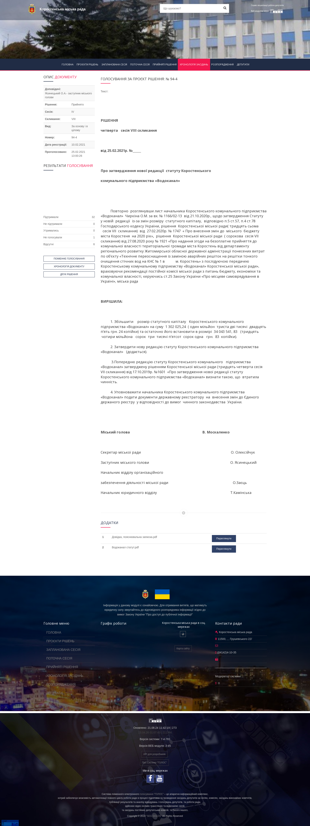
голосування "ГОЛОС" (152, 794)
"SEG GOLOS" (154, 816)
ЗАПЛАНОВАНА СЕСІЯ (114, 64)
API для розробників (154, 754)
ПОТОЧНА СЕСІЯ (140, 64)
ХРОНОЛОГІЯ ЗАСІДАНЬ (194, 64)
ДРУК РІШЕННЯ (69, 274)
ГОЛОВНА (67, 64)
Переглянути (223, 538)
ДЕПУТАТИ (243, 64)
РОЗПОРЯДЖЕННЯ (222, 64)
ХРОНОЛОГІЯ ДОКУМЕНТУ (69, 266)
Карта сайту (183, 648)
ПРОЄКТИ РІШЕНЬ (87, 64)
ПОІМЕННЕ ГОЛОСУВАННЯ (69, 258)
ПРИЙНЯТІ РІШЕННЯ (165, 64)
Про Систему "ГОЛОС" (154, 762)
